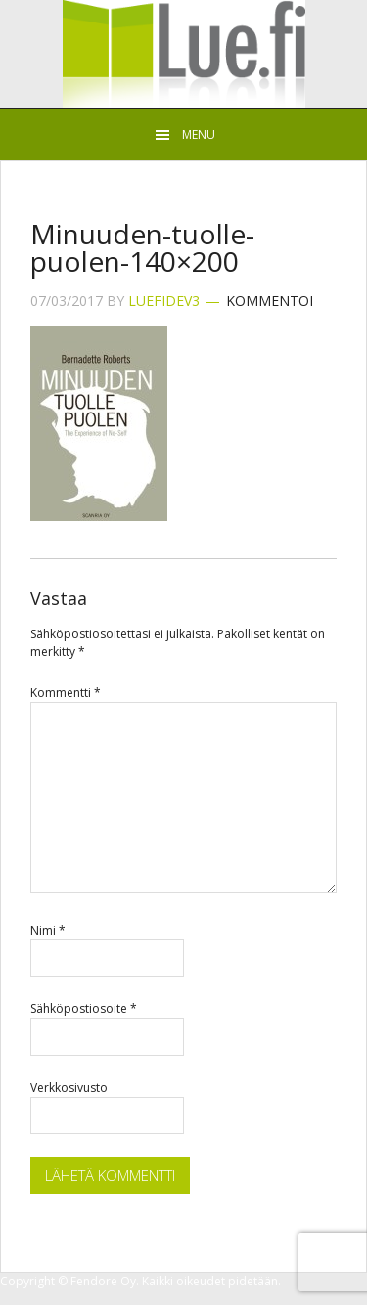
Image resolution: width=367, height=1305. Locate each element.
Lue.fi (183, 54)
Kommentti (65, 692)
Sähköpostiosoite (83, 1008)
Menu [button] (198, 134)
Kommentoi (269, 300)
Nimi (48, 930)
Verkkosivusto (69, 1087)
